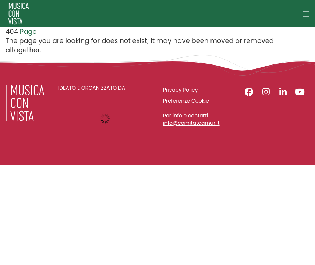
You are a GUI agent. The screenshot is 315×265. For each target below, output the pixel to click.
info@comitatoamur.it (191, 123)
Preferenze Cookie (186, 101)
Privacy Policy (180, 89)
